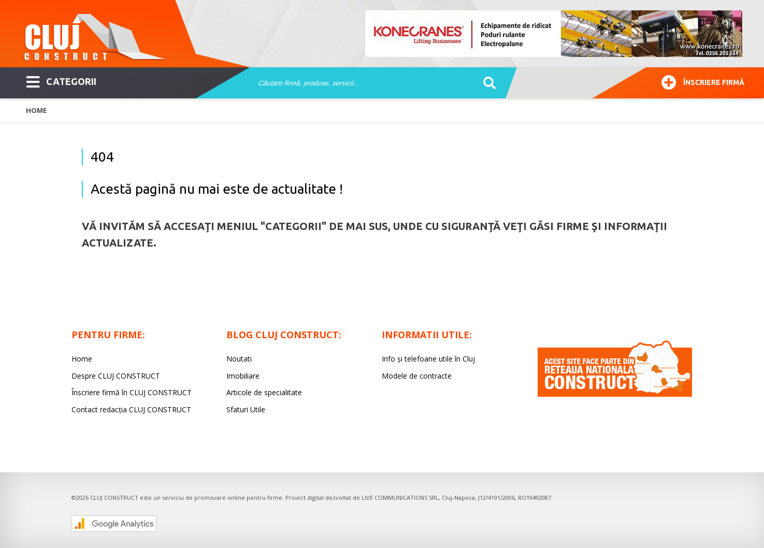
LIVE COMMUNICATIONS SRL (400, 497)
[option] (554, 33)
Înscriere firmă (702, 81)
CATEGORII (61, 81)
